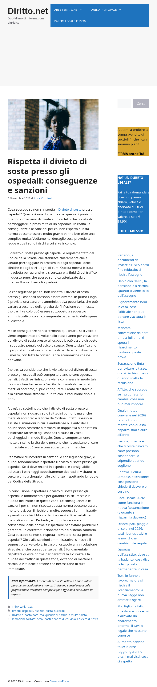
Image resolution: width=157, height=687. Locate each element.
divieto (16, 611)
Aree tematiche (70, 9)
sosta (49, 611)
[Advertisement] (78, 59)
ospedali (27, 611)
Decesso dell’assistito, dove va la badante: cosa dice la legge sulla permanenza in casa (133, 559)
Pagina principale (107, 9)
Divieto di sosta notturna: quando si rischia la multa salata (49, 615)
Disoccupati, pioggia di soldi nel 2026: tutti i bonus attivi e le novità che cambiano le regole (133, 533)
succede (59, 611)
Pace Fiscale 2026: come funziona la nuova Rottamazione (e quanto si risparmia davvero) (133, 507)
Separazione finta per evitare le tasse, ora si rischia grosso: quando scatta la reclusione (133, 373)
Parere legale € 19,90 (70, 21)
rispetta (39, 611)
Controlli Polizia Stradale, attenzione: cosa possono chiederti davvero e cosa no (133, 482)
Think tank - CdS (22, 606)
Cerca (141, 103)
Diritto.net (28, 11)
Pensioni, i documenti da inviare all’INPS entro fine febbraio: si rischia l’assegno (133, 265)
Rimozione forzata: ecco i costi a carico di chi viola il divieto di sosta (55, 619)
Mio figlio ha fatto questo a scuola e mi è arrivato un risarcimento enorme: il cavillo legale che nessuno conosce (133, 620)
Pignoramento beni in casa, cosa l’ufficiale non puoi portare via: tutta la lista (132, 312)
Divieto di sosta (70, 209)
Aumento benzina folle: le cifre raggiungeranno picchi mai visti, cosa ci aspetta (133, 651)
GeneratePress (59, 681)
